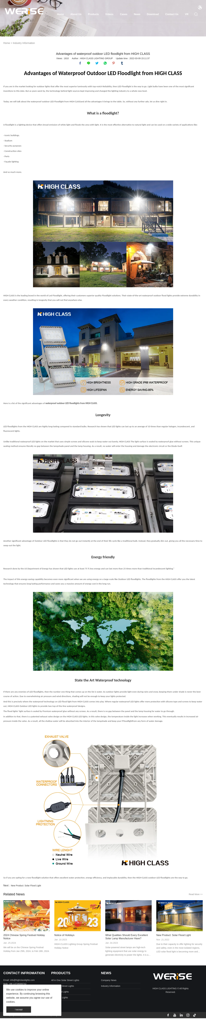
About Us (75, 14)
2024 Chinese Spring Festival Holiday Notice (24, 938)
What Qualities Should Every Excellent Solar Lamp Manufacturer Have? (126, 938)
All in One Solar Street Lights (65, 981)
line (89, 63)
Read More (196, 895)
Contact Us (171, 14)
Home (60, 14)
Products (93, 14)
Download (153, 14)
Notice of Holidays (64, 936)
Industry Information (24, 43)
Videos (109, 14)
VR (186, 14)
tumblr (122, 63)
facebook (80, 63)
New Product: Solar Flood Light (26, 886)
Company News (108, 981)
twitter (97, 63)
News (137, 14)
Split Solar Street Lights (62, 987)
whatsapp (105, 63)
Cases (123, 14)
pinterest (114, 63)
